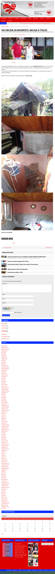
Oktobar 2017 (4, 447)
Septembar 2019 (5, 410)
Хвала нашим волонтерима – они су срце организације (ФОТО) (29, 23)
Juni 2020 (3, 396)
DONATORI (48, 18)
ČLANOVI (42, 18)
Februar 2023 (4, 365)
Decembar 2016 (5, 463)
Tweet (13, 62)
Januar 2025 (4, 357)
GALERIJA (3, 21)
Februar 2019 (4, 421)
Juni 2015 (3, 492)
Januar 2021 (4, 386)
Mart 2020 (3, 400)
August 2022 (4, 370)
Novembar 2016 (5, 465)
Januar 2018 (4, 442)
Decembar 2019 (5, 405)
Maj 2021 (3, 379)
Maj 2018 (3, 436)
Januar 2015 (4, 500)
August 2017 (4, 450)
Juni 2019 (3, 415)
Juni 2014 (3, 508)
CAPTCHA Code (17, 312)
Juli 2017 (3, 452)
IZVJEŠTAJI (35, 18)
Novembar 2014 (5, 503)
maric (16, 34)
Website (4, 302)
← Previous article (6, 247)
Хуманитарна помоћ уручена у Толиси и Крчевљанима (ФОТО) (20, 549)
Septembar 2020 (5, 391)
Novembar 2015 (5, 484)
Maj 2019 (3, 416)
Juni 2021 (3, 378)
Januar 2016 (4, 481)
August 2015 (4, 489)
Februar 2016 (4, 479)
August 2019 (4, 412)
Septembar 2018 (5, 429)
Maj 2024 (3, 363)
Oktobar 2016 (4, 466)
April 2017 (3, 457)
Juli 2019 (3, 413)
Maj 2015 (3, 494)
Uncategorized (4, 336)
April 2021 (3, 381)
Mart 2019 (3, 420)
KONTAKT (9, 21)
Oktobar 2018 (4, 428)
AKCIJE (29, 18)
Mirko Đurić (5, 238)
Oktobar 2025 (4, 347)
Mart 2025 (3, 355)
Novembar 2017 (5, 445)
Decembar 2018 (5, 424)
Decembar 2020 (5, 388)
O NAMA (17, 18)
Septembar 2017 (5, 449)
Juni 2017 (3, 453)
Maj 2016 (3, 474)
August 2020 (4, 392)
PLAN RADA (23, 18)
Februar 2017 (4, 460)
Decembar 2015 (5, 482)
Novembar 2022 (5, 368)
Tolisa (10, 238)
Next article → (49, 247)
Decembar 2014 (5, 502)
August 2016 (4, 469)
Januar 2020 (4, 404)
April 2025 (3, 354)
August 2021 (4, 376)
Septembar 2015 (5, 487)
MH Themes (14, 571)
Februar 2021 (4, 384)
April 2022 (3, 371)
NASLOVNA (3, 18)
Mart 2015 (3, 497)
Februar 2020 (4, 402)
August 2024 (4, 359)
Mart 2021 (3, 383)
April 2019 (3, 418)
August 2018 (4, 431)
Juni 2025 (3, 352)
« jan (2, 534)
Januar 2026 (4, 346)
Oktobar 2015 (4, 485)
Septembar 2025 (5, 349)
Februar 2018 (4, 441)
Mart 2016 (3, 478)
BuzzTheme (19, 571)
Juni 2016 (3, 473)
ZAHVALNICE (4, 338)
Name (3, 294)
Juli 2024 (3, 360)
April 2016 (3, 476)
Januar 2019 (4, 423)
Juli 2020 (3, 394)
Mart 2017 (3, 458)
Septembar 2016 (5, 468)
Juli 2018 (3, 433)
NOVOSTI (10, 18)
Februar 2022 (4, 375)
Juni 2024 (3, 362)
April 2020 (3, 399)
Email (3, 298)
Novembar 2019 (5, 407)
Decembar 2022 (5, 367)
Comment (4, 283)
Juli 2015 (3, 490)
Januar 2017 (4, 461)
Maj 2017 (3, 455)
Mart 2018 (3, 439)
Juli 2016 (3, 471)
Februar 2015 (4, 498)
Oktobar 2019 (4, 408)
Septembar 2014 (5, 506)
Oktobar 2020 (4, 389)
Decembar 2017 (5, 444)
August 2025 (4, 351)
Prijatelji (3, 334)
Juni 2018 (3, 434)
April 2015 (3, 495)
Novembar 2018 (5, 426)
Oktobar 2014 (4, 505)
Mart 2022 (3, 373)
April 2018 (3, 437)
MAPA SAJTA (51, 570)
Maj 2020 (3, 397)
